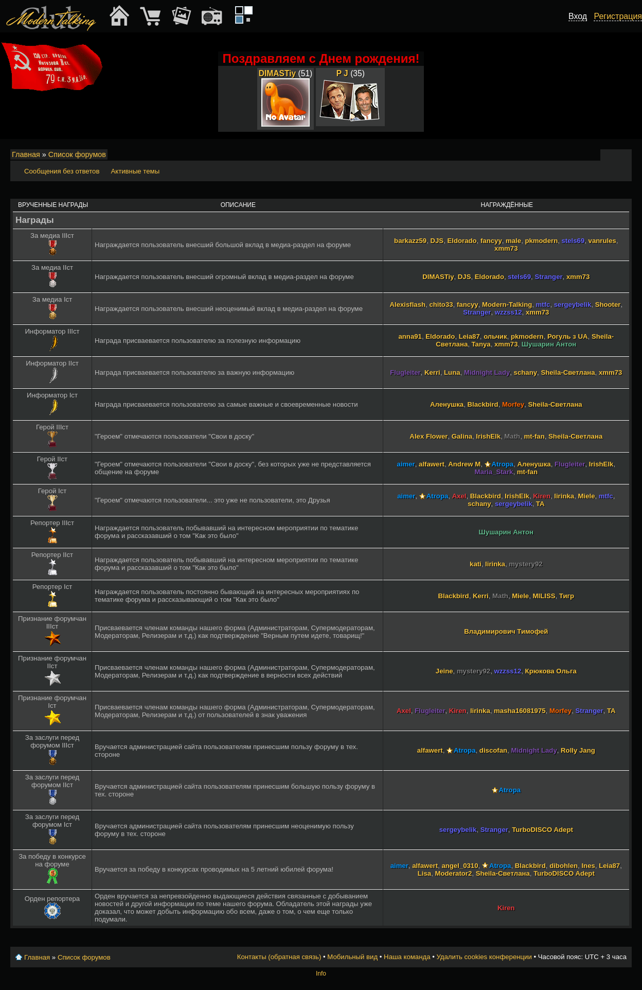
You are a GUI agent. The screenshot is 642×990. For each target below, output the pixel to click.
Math (512, 436)
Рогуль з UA (567, 336)
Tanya (481, 344)
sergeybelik (573, 304)
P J (342, 73)
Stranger (548, 277)
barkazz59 (410, 241)
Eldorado (461, 241)
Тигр (566, 596)
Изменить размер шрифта (610, 155)
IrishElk (488, 436)
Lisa (424, 873)
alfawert (431, 464)
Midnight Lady (487, 372)
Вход (577, 16)
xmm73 (506, 248)
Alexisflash (407, 304)
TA (540, 504)
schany (525, 372)
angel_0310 (459, 866)
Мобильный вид (624, 155)
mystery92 (525, 564)
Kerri (432, 372)
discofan (493, 750)
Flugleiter (405, 372)
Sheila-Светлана (568, 372)
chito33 (441, 304)
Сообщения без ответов (61, 171)
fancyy (491, 241)
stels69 (573, 241)
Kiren (541, 496)
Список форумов (77, 154)
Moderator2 (453, 873)
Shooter (608, 304)
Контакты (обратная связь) (279, 957)
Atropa (503, 464)
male (513, 241)
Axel (459, 496)
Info (321, 973)
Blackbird (483, 404)
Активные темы (135, 171)
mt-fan (534, 436)
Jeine (444, 671)
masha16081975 (519, 711)
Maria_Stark (494, 472)
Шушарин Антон (549, 344)
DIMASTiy (277, 73)
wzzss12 (508, 312)
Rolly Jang (578, 750)
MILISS (544, 596)
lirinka (564, 496)
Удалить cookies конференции (483, 957)
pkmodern (541, 241)
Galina (462, 436)
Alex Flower (428, 436)
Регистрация (618, 16)
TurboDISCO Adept (542, 829)
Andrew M (464, 464)
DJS (436, 241)
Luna (452, 372)
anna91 (409, 336)
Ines (588, 866)
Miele (586, 496)
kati (475, 564)
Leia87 (469, 336)
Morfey (513, 404)
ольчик (495, 336)
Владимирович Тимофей (506, 631)
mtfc (543, 304)
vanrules (602, 241)
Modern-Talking (507, 304)
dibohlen (563, 866)
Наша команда (407, 957)
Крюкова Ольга (551, 671)
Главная (26, 154)
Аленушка (446, 404)
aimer (406, 464)
